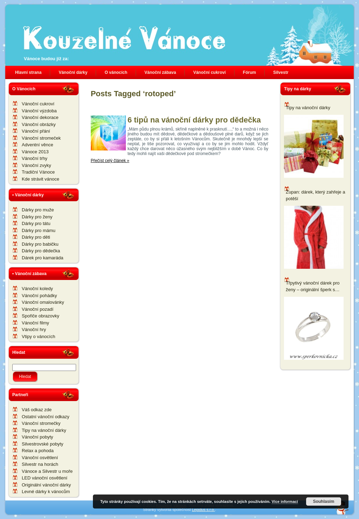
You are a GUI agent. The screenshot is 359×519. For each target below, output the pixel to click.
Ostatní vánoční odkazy (45, 416)
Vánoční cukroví (38, 103)
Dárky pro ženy (37, 216)
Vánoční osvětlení (40, 457)
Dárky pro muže (38, 209)
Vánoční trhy (34, 158)
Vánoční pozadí (37, 309)
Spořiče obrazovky (40, 315)
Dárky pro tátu (36, 223)
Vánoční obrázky (39, 124)
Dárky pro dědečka (41, 250)
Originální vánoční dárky (46, 485)
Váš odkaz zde (37, 409)
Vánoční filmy (35, 322)
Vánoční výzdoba (39, 110)
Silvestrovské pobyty (42, 444)
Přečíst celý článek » (110, 160)
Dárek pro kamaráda (42, 257)
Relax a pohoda (38, 450)
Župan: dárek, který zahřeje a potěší (315, 195)
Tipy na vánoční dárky (44, 430)
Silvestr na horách (40, 464)
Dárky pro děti (36, 237)
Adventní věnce (37, 144)
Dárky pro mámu (38, 230)
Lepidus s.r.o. (203, 509)
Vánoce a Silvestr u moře (47, 471)
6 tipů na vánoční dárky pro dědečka (194, 119)
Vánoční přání (36, 131)
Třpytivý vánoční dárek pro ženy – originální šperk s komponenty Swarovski (312, 286)
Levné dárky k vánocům (46, 491)
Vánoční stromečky (41, 423)
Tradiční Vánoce (38, 172)
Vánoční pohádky (39, 295)
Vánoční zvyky (36, 165)
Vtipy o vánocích (38, 336)
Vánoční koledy (37, 288)
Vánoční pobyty (37, 437)
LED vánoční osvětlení (44, 478)
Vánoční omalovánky (43, 302)
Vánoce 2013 (35, 151)
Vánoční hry (34, 329)
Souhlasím (323, 501)
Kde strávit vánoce (40, 179)
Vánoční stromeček (41, 138)
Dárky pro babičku (40, 244)
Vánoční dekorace (40, 117)
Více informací (285, 501)
